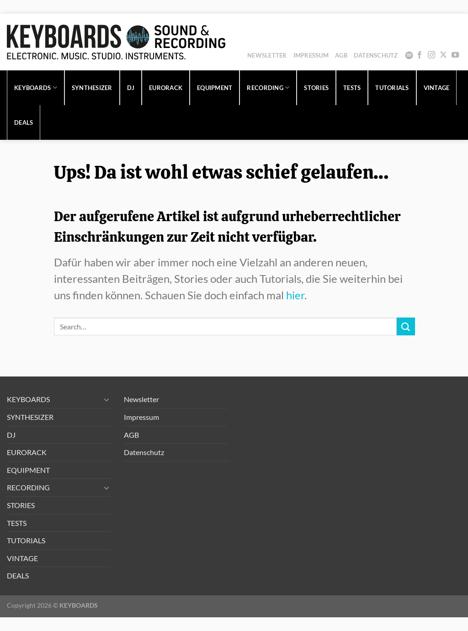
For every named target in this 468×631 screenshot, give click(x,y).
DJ (131, 87)
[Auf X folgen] (443, 55)
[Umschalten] (106, 399)
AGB (341, 55)
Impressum (311, 55)
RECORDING (268, 87)
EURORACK (165, 87)
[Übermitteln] (406, 326)
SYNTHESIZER (92, 87)
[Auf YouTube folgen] (455, 55)
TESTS (352, 87)
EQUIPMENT (214, 87)
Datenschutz (376, 55)
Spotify (409, 55)
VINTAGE (437, 87)
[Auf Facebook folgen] (419, 55)
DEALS (23, 122)
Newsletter (267, 55)
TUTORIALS (392, 87)
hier (295, 295)
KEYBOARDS (35, 87)
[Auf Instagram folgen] (431, 55)
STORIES (316, 87)
